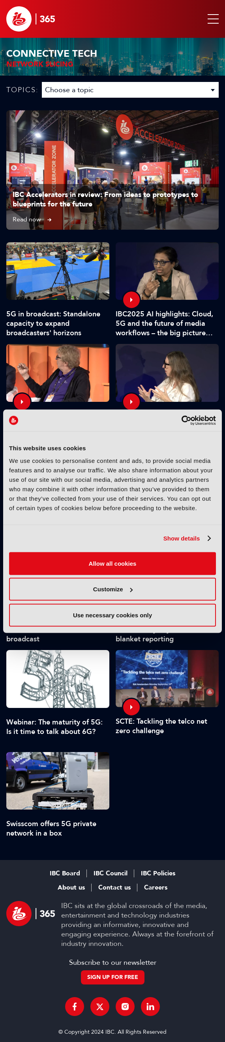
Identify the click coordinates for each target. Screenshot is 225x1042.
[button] (211, 19)
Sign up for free (112, 977)
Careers (155, 887)
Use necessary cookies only (112, 614)
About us (71, 887)
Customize (113, 589)
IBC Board (65, 873)
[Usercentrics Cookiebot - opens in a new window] (181, 420)
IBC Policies (158, 873)
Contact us (114, 887)
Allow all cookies (113, 563)
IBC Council (111, 873)
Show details (181, 538)
